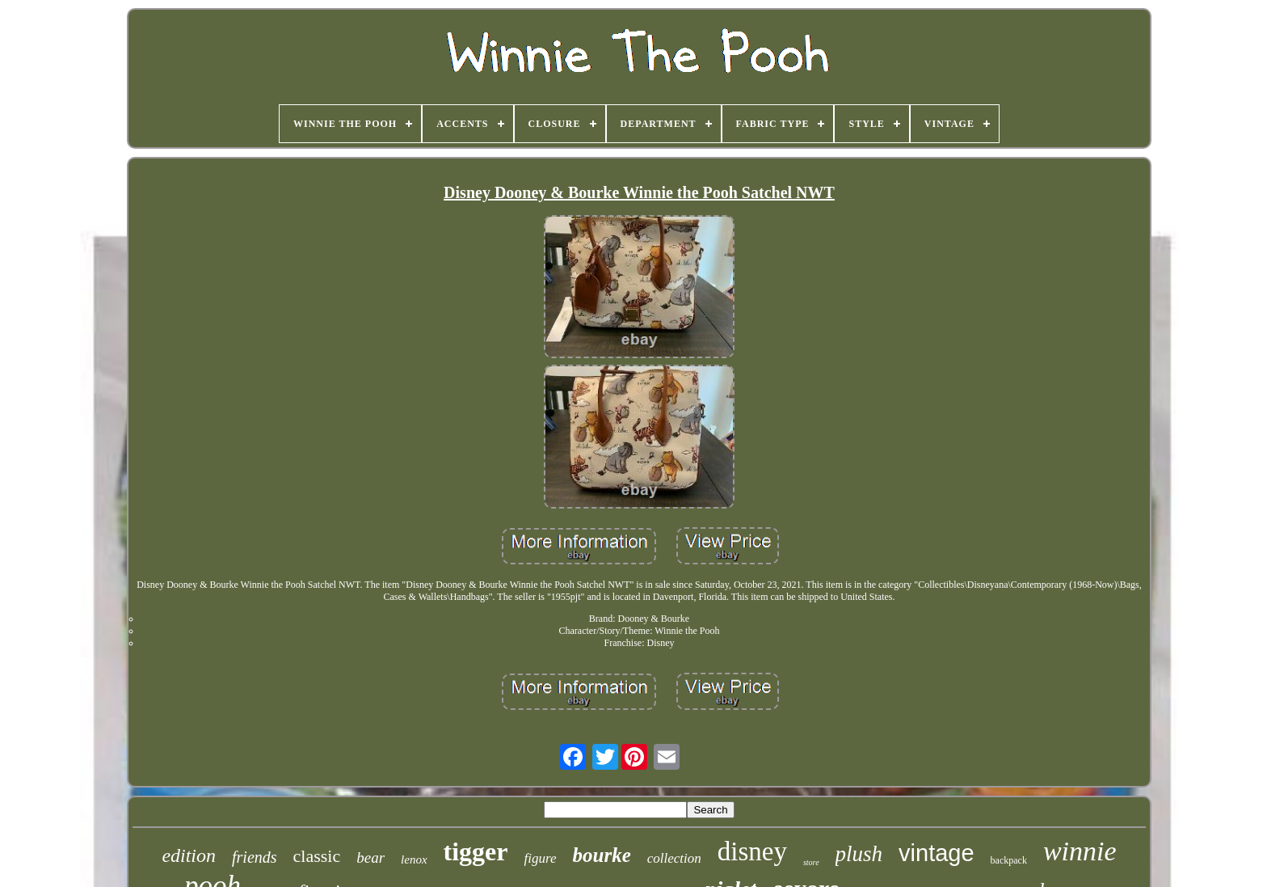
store (811, 862)
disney (752, 851)
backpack (1009, 860)
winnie (1080, 851)
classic (317, 856)
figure (540, 858)
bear (370, 857)
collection (674, 858)
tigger (476, 851)
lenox (414, 859)
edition (189, 855)
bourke (602, 855)
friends (254, 857)
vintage (936, 853)
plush (859, 854)
